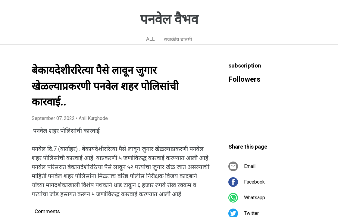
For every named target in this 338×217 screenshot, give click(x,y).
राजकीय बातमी (178, 39)
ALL (150, 39)
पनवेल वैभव (169, 19)
